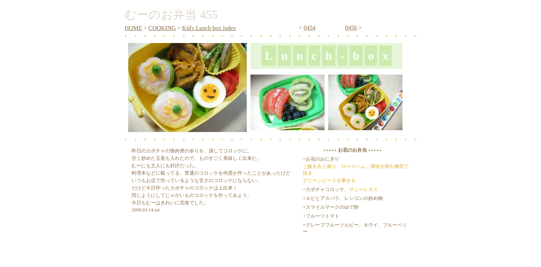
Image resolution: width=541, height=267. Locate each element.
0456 (351, 27)
